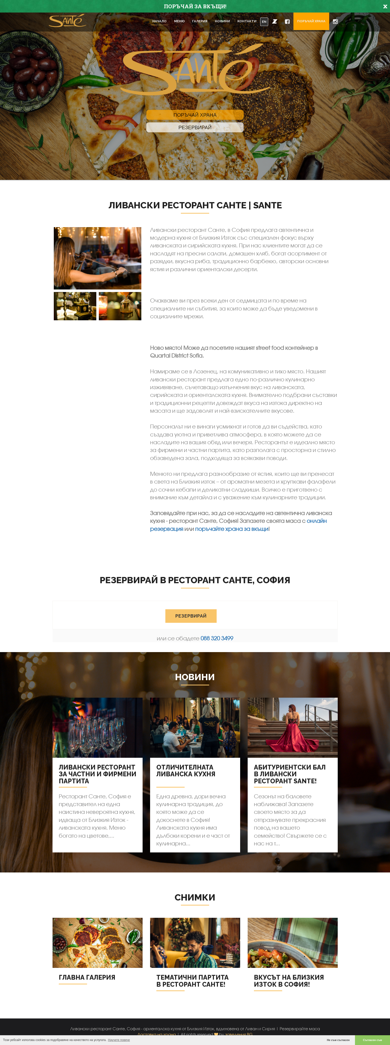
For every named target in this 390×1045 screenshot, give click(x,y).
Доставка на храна (156, 1034)
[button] (274, 21)
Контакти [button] (246, 21)
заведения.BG (239, 1034)
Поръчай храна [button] (311, 21)
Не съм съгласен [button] (338, 1039)
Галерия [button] (199, 21)
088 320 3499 (217, 638)
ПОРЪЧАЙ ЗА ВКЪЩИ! (195, 6)
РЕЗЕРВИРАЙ (191, 622)
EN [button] (264, 22)
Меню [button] (179, 21)
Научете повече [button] (119, 1040)
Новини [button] (222, 21)
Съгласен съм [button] (372, 1039)
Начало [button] (159, 21)
